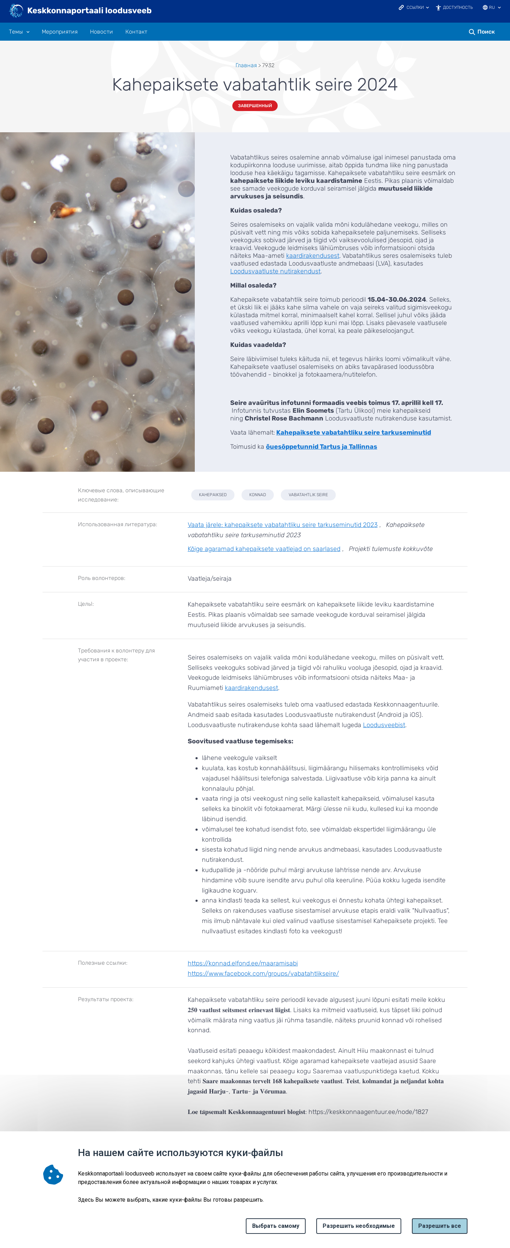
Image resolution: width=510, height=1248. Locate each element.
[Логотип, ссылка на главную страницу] (80, 11)
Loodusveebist (384, 725)
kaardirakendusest (312, 256)
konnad (257, 494)
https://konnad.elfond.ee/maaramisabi (243, 963)
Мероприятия (60, 32)
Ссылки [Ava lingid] (415, 7)
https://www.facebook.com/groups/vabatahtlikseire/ (263, 973)
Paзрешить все (439, 1226)
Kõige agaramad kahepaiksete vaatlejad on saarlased (264, 549)
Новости (101, 32)
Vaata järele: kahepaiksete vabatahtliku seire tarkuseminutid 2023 (283, 525)
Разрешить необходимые (359, 1226)
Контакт (136, 32)
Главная (246, 65)
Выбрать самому (275, 1226)
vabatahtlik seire (308, 494)
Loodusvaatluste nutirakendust (275, 271)
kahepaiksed (213, 494)
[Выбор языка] (499, 8)
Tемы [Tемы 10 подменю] (16, 32)
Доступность (458, 7)
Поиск (486, 31)
